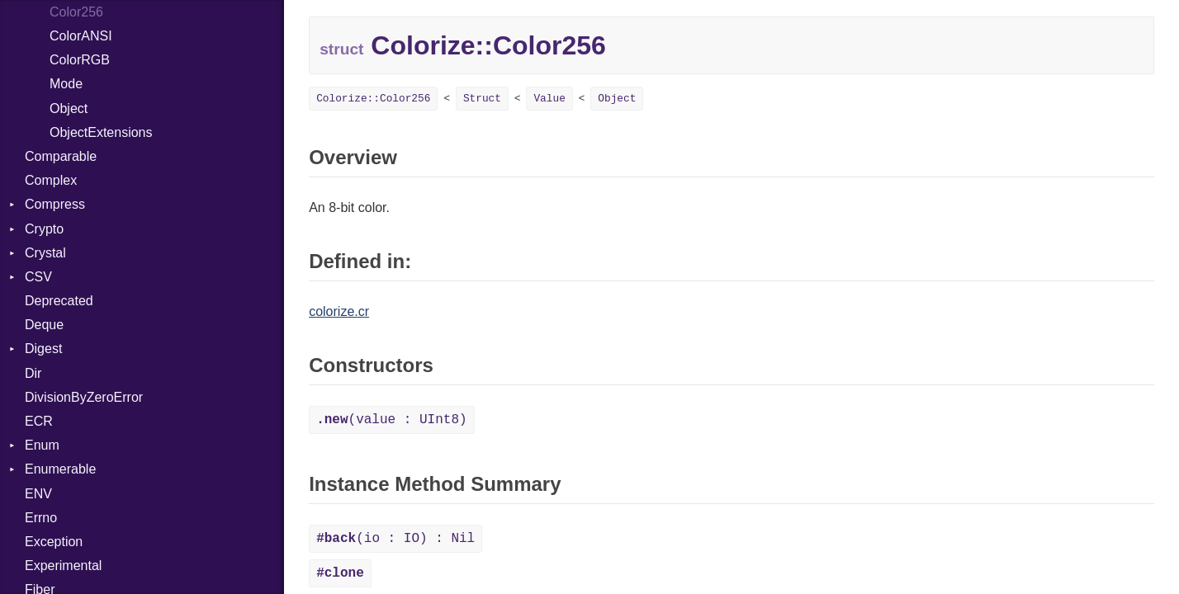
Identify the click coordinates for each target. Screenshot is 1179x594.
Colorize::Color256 (373, 98)
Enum (42, 445)
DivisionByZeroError (84, 397)
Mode (66, 84)
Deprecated (59, 301)
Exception (54, 542)
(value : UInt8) (391, 419)
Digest (43, 349)
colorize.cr (339, 311)
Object (69, 108)
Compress (55, 204)
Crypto (44, 229)
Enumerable (60, 469)
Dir (33, 373)
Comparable (61, 156)
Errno (41, 518)
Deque (44, 325)
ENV (38, 494)
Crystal (45, 253)
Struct (482, 98)
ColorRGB (80, 60)
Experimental (63, 566)
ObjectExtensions (101, 132)
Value (549, 98)
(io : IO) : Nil (395, 538)
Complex (51, 180)
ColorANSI (81, 36)
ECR (39, 421)
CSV (38, 277)
